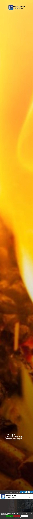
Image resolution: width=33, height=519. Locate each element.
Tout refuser (16, 516)
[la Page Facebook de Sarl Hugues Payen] (24, 492)
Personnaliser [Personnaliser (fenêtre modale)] (24, 516)
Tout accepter (9, 516)
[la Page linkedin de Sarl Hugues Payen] (31, 492)
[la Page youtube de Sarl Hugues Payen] (26, 492)
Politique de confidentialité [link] (17, 517)
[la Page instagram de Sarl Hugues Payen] (28, 492)
